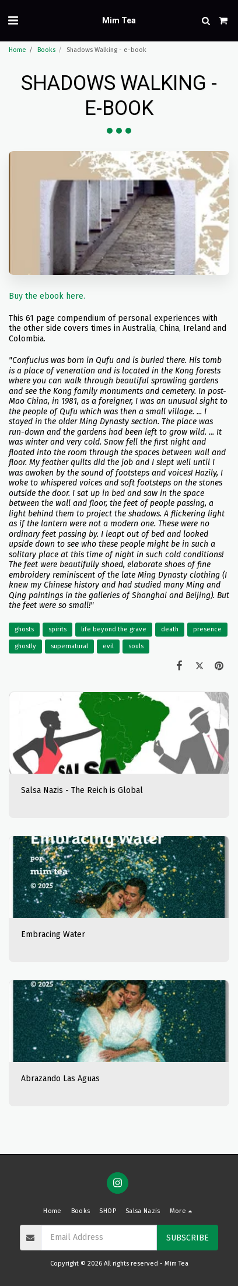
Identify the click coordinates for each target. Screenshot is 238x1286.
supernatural (69, 646)
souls (136, 646)
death (169, 629)
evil (108, 646)
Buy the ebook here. (47, 296)
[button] (13, 20)
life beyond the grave (113, 629)
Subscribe (187, 1238)
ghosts (24, 629)
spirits (57, 629)
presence (207, 629)
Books (46, 50)
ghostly (25, 646)
